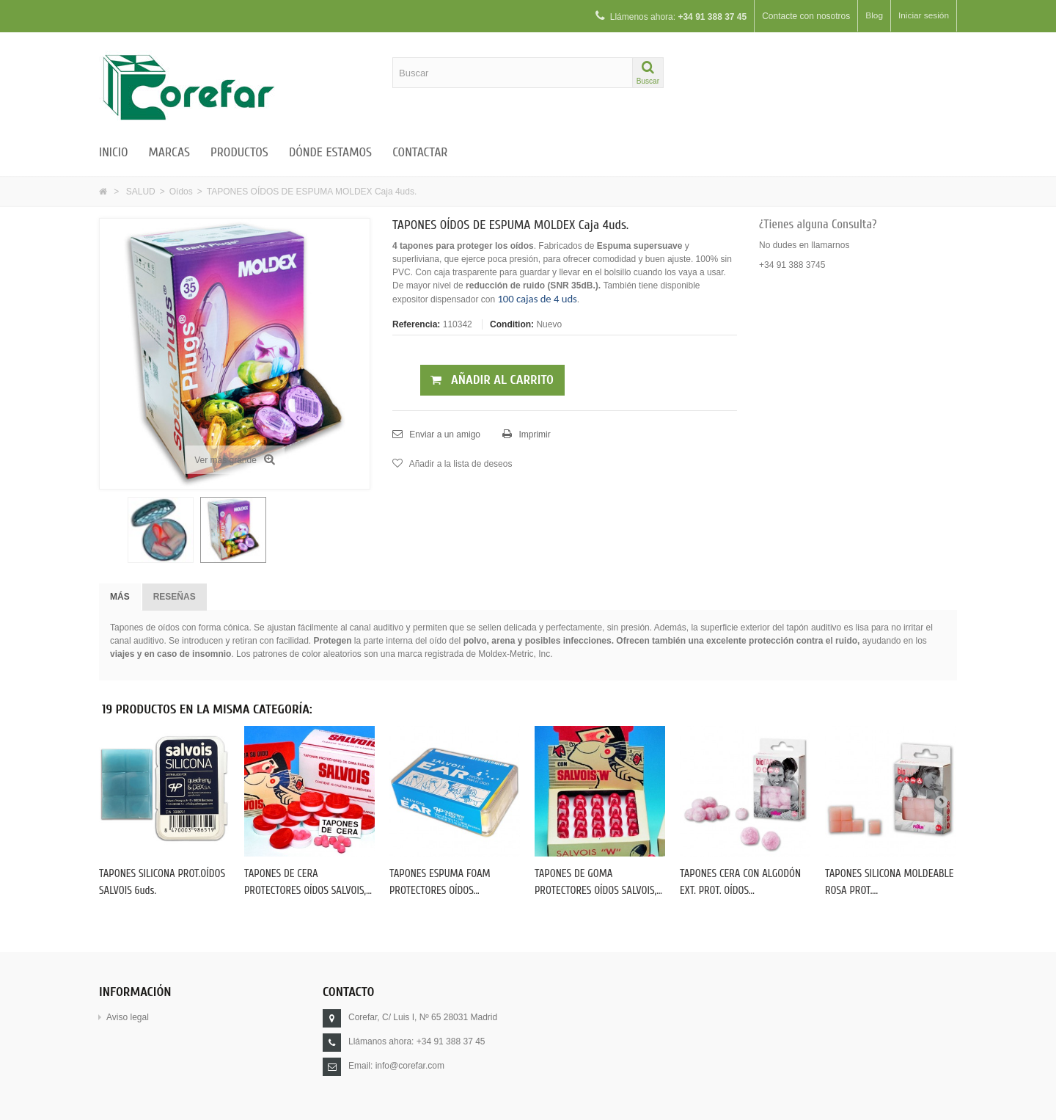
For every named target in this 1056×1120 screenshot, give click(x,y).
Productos (239, 152)
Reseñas (174, 597)
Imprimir (533, 434)
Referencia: (416, 324)
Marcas (169, 152)
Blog (873, 16)
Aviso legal (127, 1017)
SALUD (140, 191)
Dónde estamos (330, 152)
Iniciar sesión (923, 16)
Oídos (181, 191)
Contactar (419, 152)
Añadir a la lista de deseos (459, 464)
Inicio (113, 152)
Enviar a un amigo (443, 434)
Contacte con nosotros (805, 16)
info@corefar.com (409, 1066)
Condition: (512, 324)
